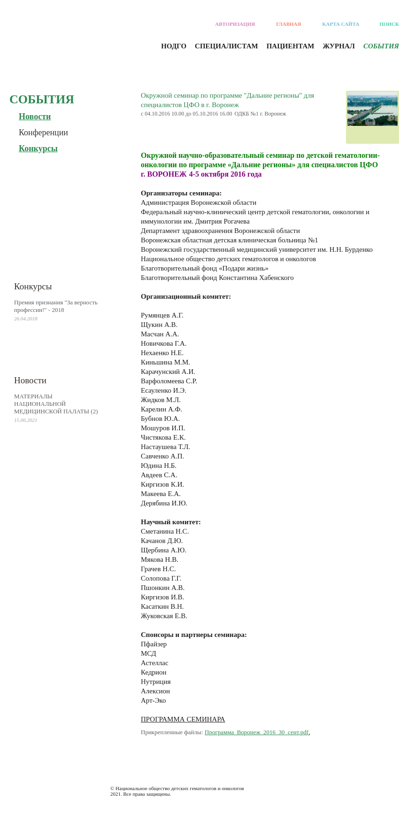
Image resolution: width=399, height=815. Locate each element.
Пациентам (291, 46)
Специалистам (226, 46)
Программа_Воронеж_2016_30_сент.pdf (256, 732)
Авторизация (235, 24)
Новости (35, 116)
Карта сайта (341, 24)
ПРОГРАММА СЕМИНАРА (183, 719)
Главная (288, 24)
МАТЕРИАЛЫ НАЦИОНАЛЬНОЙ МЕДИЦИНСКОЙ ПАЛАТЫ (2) (56, 404)
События (381, 46)
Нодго (173, 46)
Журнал (338, 46)
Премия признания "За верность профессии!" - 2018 (56, 306)
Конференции (43, 132)
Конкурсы (38, 148)
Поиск (389, 24)
